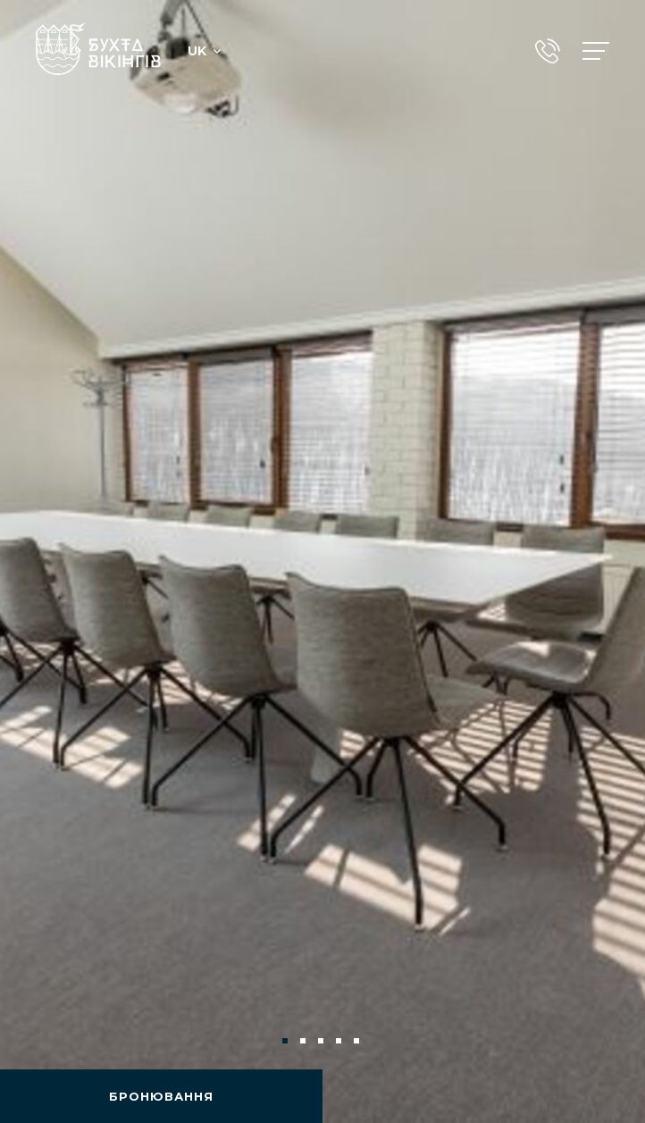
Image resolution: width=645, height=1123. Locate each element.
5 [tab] (358, 1042)
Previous (43, 1041)
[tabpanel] (322, 561)
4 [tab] (340, 1042)
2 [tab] (304, 1042)
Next (602, 1041)
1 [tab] (286, 1042)
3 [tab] (322, 1042)
